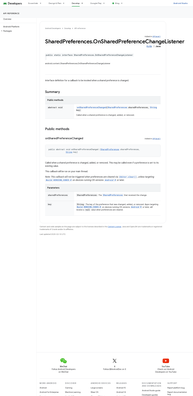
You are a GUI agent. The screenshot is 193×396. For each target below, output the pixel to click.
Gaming (68, 388)
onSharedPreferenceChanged (91, 107)
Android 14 (121, 392)
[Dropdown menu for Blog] (123, 3)
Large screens (97, 388)
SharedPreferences (117, 107)
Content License (114, 226)
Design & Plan (55, 3)
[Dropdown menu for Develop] (83, 3)
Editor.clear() (127, 177)
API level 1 (156, 36)
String (153, 107)
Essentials (33, 3)
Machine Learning (73, 392)
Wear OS (94, 392)
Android (43, 388)
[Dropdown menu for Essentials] (41, 3)
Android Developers (53, 28)
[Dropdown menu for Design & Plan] (65, 3)
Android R (110, 180)
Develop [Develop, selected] (76, 3)
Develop (67, 28)
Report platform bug (176, 388)
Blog (117, 3)
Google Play (96, 3)
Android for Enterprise (49, 392)
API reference (11, 13)
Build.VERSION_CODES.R (58, 180)
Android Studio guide (151, 390)
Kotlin (149, 46)
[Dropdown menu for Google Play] (105, 3)
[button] (17, 31)
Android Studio (180, 3)
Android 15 (121, 388)
